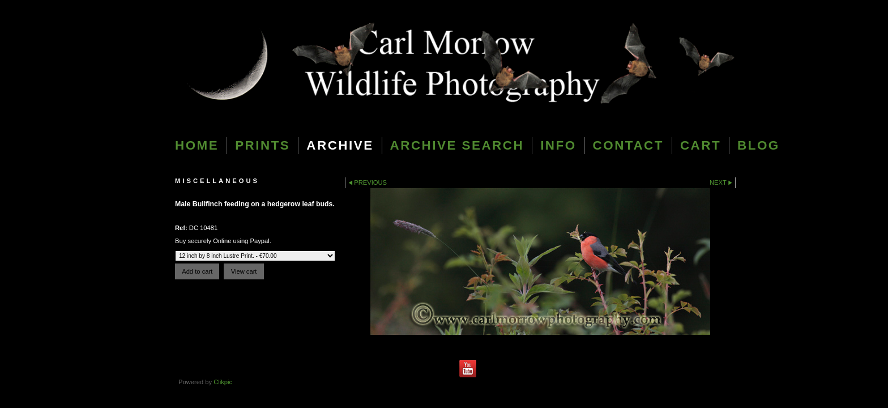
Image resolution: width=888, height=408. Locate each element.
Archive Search (457, 145)
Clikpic (223, 382)
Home (197, 145)
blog (758, 145)
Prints (262, 145)
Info (558, 145)
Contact (628, 145)
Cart (700, 145)
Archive (339, 145)
